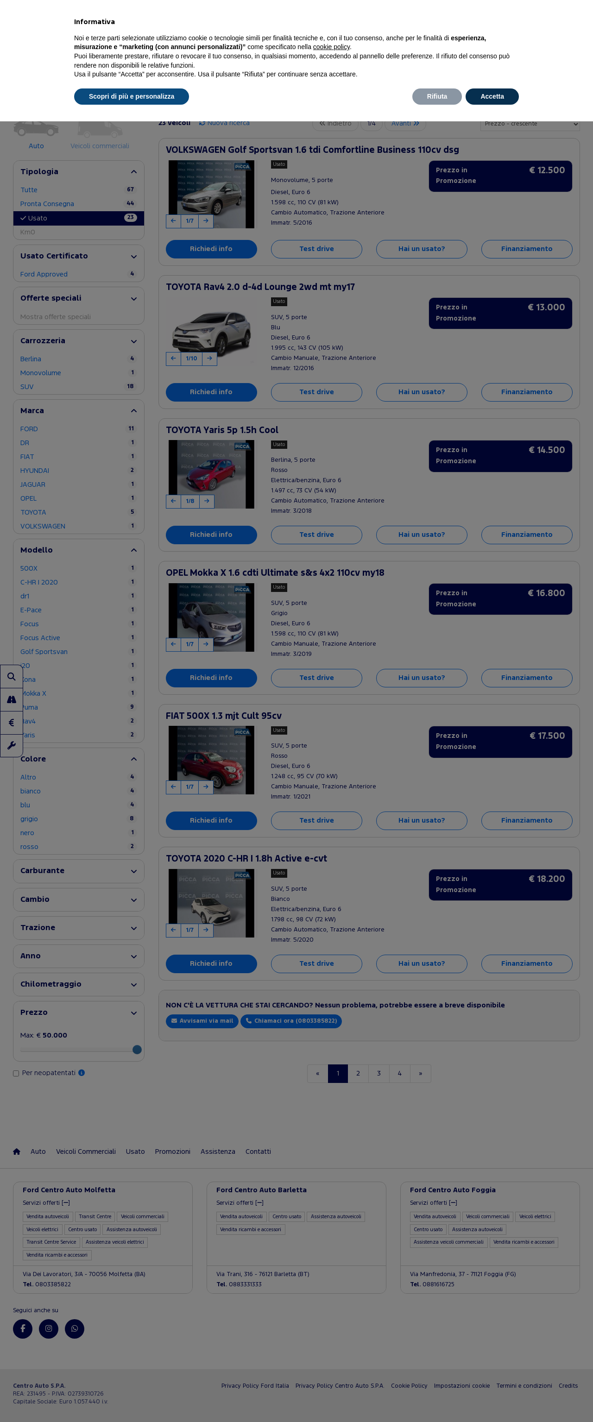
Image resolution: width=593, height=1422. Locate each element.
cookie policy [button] (331, 46)
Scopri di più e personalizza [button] (131, 96)
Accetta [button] (492, 96)
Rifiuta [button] (437, 96)
